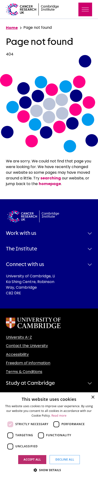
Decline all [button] (64, 459)
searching (50, 178)
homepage (50, 183)
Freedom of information (28, 363)
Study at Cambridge (30, 383)
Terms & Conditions (24, 371)
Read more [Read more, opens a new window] (59, 416)
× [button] (92, 397)
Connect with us (25, 264)
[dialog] (49, 435)
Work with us (21, 233)
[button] (49, 470)
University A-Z (19, 337)
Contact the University (27, 345)
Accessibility (17, 354)
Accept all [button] (32, 459)
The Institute (21, 248)
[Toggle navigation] (85, 9)
